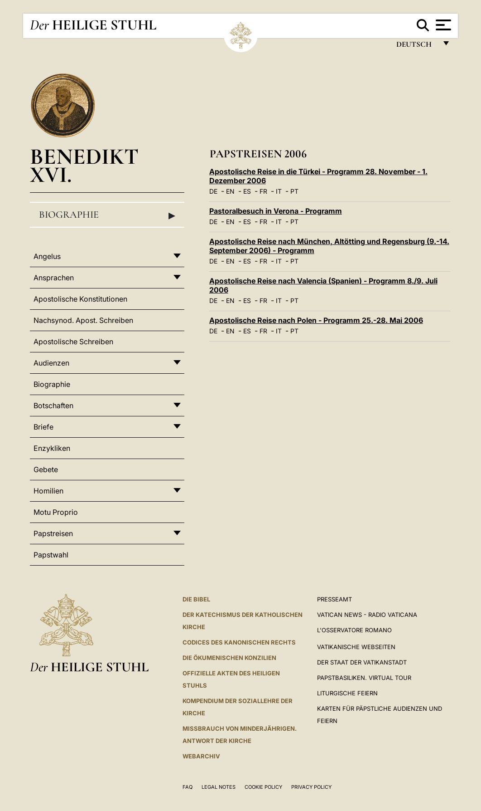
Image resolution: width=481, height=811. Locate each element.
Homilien (48, 490)
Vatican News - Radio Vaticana (367, 614)
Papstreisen (53, 533)
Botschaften (53, 405)
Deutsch (416, 46)
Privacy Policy (311, 787)
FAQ (187, 787)
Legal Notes (219, 787)
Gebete (46, 469)
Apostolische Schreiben (73, 341)
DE (213, 191)
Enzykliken (52, 448)
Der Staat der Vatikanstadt (362, 662)
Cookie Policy (263, 787)
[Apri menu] (442, 25)
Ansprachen (54, 277)
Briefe (43, 426)
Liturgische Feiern (347, 693)
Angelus (47, 256)
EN (230, 191)
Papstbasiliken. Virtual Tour (364, 677)
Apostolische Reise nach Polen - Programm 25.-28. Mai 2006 (316, 320)
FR (263, 191)
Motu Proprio (56, 512)
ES (247, 191)
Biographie (107, 215)
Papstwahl (51, 554)
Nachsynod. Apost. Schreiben (83, 320)
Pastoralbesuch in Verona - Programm (275, 210)
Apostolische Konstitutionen (80, 298)
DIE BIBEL (196, 599)
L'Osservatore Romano (354, 630)
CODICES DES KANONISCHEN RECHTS (239, 642)
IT (279, 191)
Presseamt (334, 599)
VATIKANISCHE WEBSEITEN (356, 646)
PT (294, 191)
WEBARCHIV (201, 756)
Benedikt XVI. (84, 165)
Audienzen (51, 362)
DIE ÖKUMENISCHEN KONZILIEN (229, 657)
